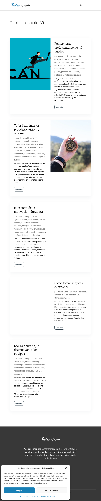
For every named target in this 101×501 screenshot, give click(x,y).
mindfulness (31, 150)
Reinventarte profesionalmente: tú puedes (68, 47)
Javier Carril (63, 56)
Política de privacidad (38, 496)
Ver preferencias (52, 490)
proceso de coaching (70, 72)
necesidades (70, 68)
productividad (32, 371)
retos (31, 232)
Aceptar (19, 490)
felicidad (58, 65)
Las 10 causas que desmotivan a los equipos (26, 349)
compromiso (59, 62)
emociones (19, 147)
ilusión (65, 65)
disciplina (39, 144)
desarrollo (30, 144)
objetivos (81, 68)
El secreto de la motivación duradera (28, 210)
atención (82, 292)
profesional (59, 75)
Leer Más (59, 107)
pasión (57, 72)
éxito (83, 62)
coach (66, 59)
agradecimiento (20, 219)
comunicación (39, 365)
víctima (24, 235)
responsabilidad (21, 232)
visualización (34, 235)
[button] (66, 468)
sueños (80, 75)
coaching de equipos (23, 365)
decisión (72, 295)
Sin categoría (39, 157)
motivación (59, 68)
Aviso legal (51, 496)
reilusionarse (70, 75)
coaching (74, 59)
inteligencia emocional (32, 226)
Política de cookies (22, 496)
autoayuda (18, 141)
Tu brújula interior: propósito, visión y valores (27, 129)
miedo (78, 65)
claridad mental (61, 295)
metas (72, 65)
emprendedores (73, 62)
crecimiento (34, 219)
